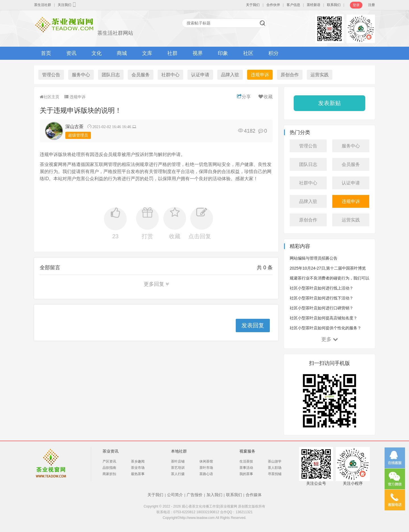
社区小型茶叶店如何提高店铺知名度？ (323, 318)
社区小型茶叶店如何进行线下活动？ (321, 298)
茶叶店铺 (178, 461)
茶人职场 (274, 468)
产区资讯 (109, 461)
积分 (273, 53)
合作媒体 (254, 494)
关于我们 (253, 5)
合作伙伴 (273, 5)
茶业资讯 (110, 451)
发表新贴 (329, 103)
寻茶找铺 (274, 474)
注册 (371, 5)
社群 (172, 53)
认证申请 (200, 74)
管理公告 (51, 74)
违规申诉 (260, 74)
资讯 (71, 53)
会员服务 (141, 74)
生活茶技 (246, 461)
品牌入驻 (230, 74)
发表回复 (252, 325)
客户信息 (293, 5)
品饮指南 (109, 468)
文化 (96, 53)
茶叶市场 (206, 468)
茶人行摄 (178, 474)
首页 (46, 53)
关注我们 (67, 4)
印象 (223, 53)
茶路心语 (206, 474)
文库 (147, 53)
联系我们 (334, 5)
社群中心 (170, 74)
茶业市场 (138, 468)
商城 (122, 53)
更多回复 (156, 284)
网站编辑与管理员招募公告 (313, 258)
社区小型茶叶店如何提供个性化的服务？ (325, 328)
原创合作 (290, 74)
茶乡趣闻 (138, 461)
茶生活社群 (42, 5)
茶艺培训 (178, 468)
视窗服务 (247, 451)
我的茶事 (246, 474)
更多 (329, 339)
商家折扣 (109, 474)
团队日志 (111, 74)
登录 (356, 5)
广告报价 (195, 494)
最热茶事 (138, 474)
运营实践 (319, 74)
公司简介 (175, 494)
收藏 (265, 96)
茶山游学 (274, 461)
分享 (244, 96)
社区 (248, 53)
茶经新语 (313, 5)
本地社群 (179, 451)
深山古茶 (74, 126)
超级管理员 (78, 135)
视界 (198, 53)
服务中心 (81, 74)
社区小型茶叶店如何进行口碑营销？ (321, 308)
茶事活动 (246, 468)
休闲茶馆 (206, 461)
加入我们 (214, 494)
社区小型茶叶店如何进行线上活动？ (321, 288)
